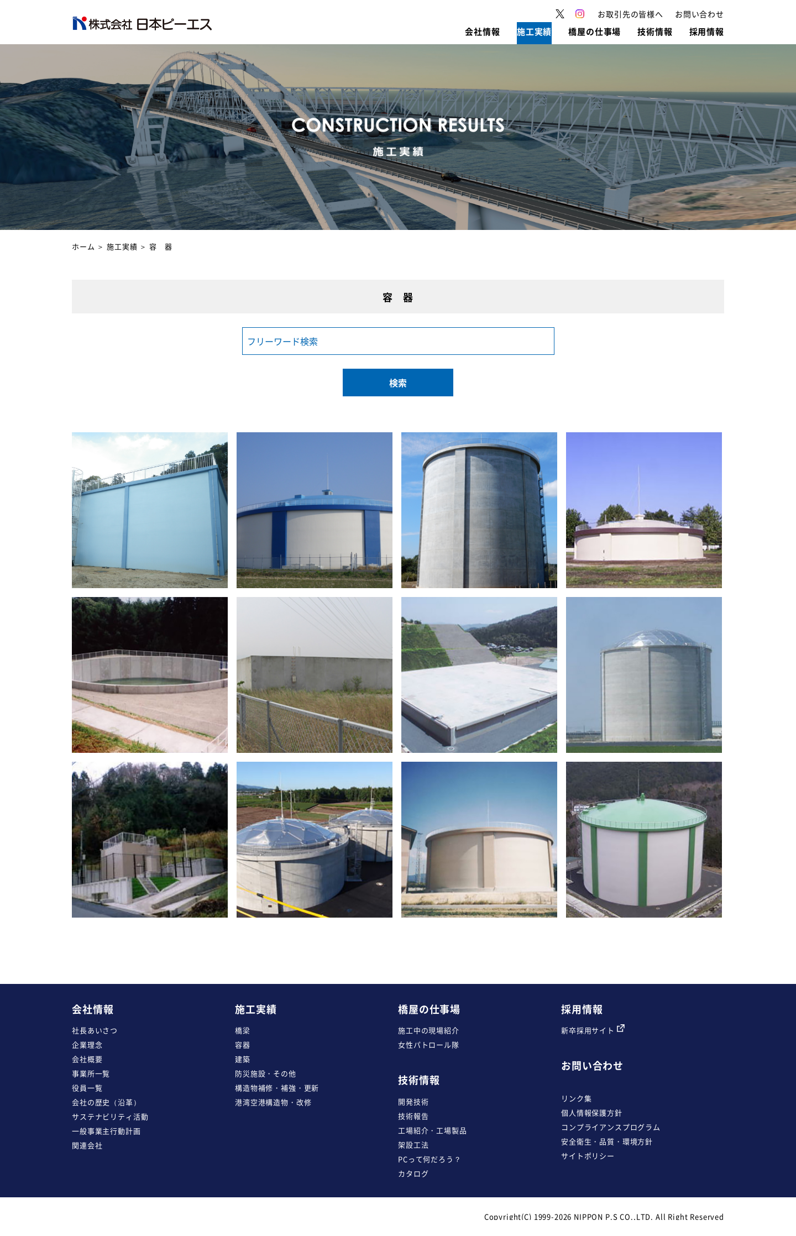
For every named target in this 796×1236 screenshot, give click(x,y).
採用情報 (582, 1009)
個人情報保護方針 (591, 1112)
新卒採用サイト (593, 1030)
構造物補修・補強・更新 (277, 1087)
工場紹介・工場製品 (432, 1130)
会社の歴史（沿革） (106, 1102)
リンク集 (576, 1098)
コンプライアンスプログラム (611, 1127)
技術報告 (413, 1116)
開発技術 (413, 1101)
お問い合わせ (592, 1065)
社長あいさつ (95, 1030)
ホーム (83, 246)
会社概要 (87, 1059)
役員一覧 (87, 1087)
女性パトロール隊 (428, 1044)
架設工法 (413, 1144)
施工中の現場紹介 (428, 1030)
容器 (242, 1044)
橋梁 (242, 1030)
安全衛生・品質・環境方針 (607, 1141)
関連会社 (87, 1145)
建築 (242, 1059)
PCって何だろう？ (430, 1159)
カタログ (413, 1173)
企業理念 (87, 1044)
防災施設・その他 (265, 1073)
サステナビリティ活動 (110, 1116)
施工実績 (122, 246)
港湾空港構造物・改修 (273, 1102)
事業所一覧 (91, 1073)
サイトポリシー (588, 1155)
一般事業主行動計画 (106, 1130)
